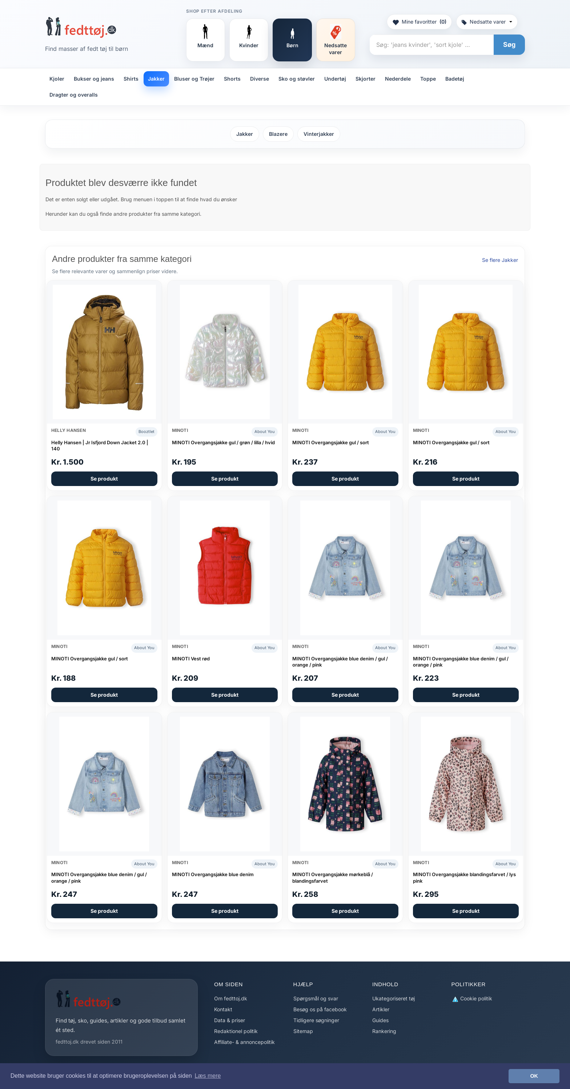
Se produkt (104, 478)
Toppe (428, 79)
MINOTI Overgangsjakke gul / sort (330, 442)
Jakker (156, 79)
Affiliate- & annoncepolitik (244, 1042)
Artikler (380, 1009)
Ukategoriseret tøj (393, 998)
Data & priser (229, 1020)
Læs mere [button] (207, 1076)
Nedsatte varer (487, 22)
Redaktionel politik (236, 1031)
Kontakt (223, 1009)
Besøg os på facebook (320, 1009)
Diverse (259, 79)
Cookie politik (471, 998)
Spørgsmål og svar (315, 998)
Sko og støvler (296, 79)
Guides (380, 1020)
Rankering (384, 1031)
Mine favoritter (419, 21)
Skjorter (366, 79)
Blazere (278, 134)
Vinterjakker (319, 134)
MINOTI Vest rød (191, 658)
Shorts (232, 79)
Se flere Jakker (500, 260)
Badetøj (454, 79)
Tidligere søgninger (316, 1020)
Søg (509, 44)
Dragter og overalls (73, 95)
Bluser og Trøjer (194, 79)
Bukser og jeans (94, 79)
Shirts (131, 79)
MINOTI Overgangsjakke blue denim (213, 874)
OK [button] (534, 1076)
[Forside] (81, 27)
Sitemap (303, 1031)
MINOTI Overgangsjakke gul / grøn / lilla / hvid (223, 442)
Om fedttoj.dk (230, 998)
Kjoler (56, 79)
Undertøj (335, 79)
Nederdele (398, 79)
